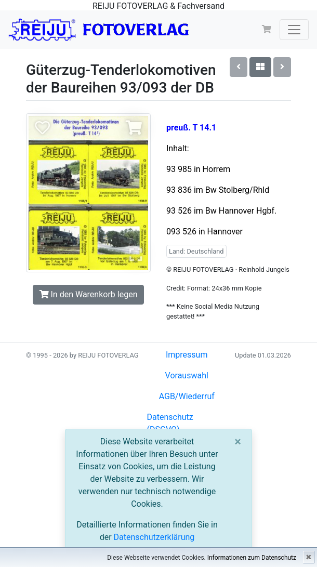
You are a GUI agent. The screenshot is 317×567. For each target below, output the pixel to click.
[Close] (238, 441)
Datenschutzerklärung (154, 537)
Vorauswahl (186, 375)
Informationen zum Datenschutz (251, 557)
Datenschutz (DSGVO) (170, 423)
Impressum (187, 355)
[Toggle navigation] (294, 29)
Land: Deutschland (196, 251)
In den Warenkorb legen (88, 294)
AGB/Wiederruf (187, 396)
